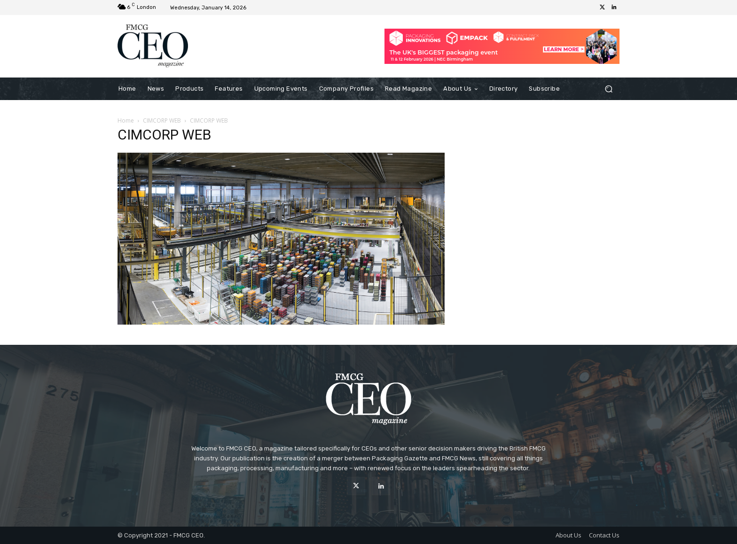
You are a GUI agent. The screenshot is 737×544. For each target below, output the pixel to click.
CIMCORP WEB (162, 120)
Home (126, 120)
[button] (608, 89)
